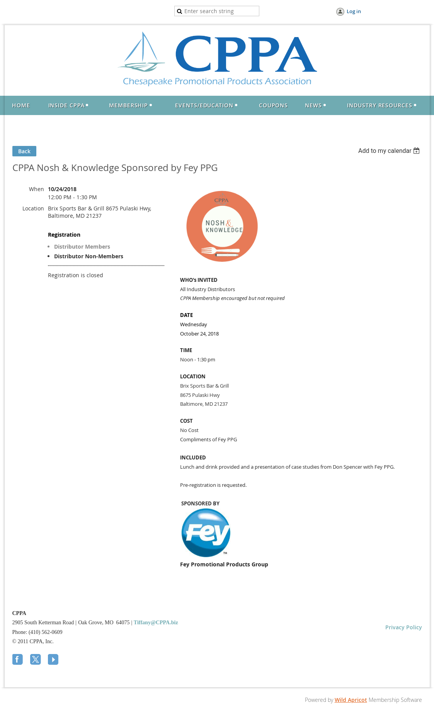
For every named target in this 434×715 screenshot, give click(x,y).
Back (24, 151)
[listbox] (390, 151)
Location (33, 208)
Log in (354, 11)
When (36, 189)
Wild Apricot (351, 699)
